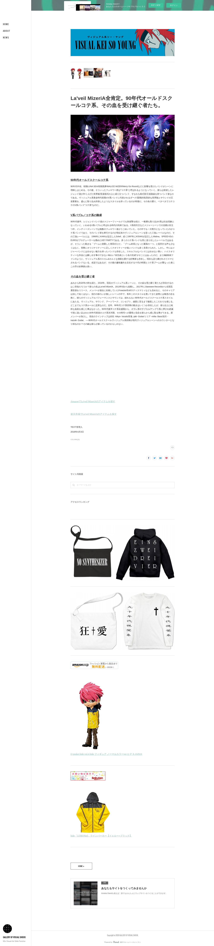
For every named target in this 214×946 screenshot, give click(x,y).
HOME (6, 24)
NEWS (6, 37)
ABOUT (6, 30)
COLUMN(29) (75, 439)
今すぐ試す (156, 5)
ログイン (174, 5)
